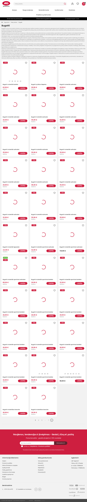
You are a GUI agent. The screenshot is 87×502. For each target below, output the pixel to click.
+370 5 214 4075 (7, 489)
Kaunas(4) (41, 465)
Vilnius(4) (40, 463)
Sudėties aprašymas (7, 474)
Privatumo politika (7, 463)
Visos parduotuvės (43, 461)
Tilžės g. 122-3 (75, 463)
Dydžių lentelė (6, 467)
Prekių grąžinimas (7, 470)
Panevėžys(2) (41, 472)
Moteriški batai (44, 10)
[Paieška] (38, 4)
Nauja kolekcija (28, 10)
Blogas (4, 476)
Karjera (4, 461)
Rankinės (72, 10)
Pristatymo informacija (8, 472)
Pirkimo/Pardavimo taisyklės (10, 465)
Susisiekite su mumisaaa (23, 489)
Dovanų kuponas (6, 479)
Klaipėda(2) (41, 467)
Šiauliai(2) (40, 470)
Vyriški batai (59, 10)
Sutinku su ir (37, 446)
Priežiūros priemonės (43, 15)
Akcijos (14, 10)
